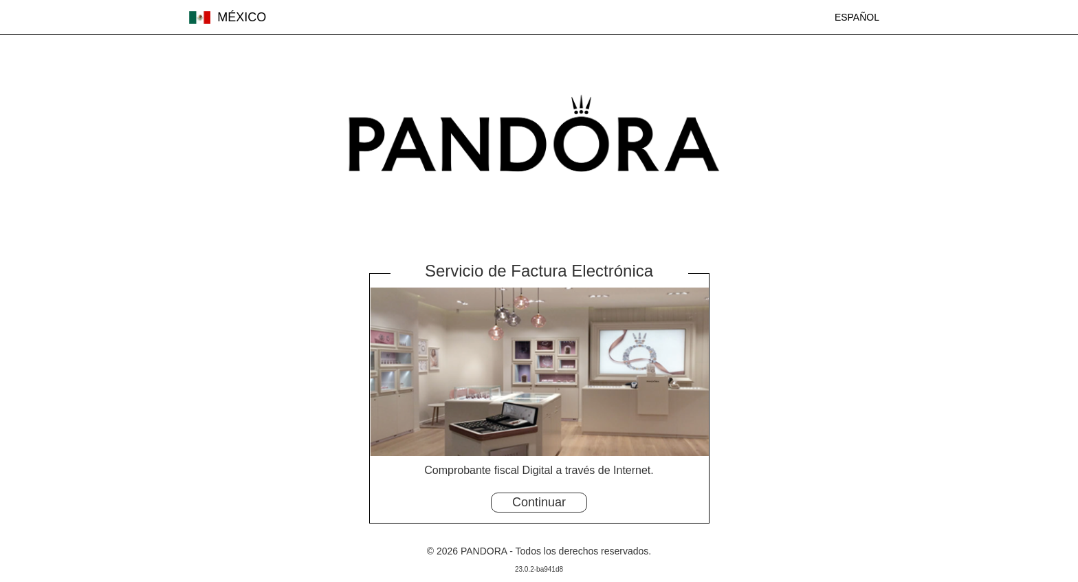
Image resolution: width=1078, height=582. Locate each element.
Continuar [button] (539, 502)
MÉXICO (227, 17)
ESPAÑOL (857, 17)
